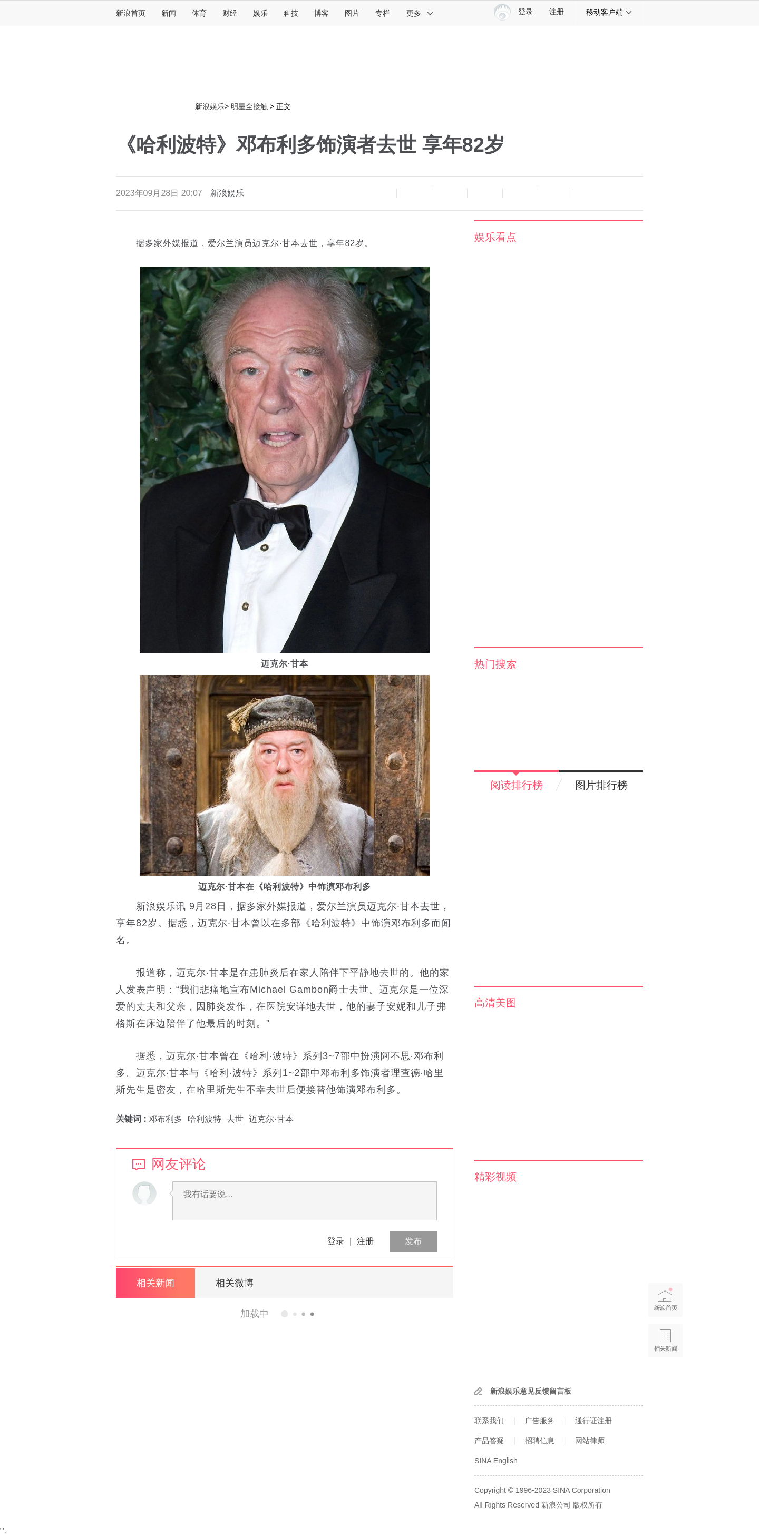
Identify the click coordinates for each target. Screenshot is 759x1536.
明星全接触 (249, 106)
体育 (199, 13)
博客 (321, 13)
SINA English (496, 1460)
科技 (291, 13)
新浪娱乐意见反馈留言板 (530, 1391)
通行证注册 (593, 1420)
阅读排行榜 (516, 785)
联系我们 (489, 1420)
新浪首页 (130, 13)
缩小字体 (379, 193)
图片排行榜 (601, 785)
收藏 (449, 193)
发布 (413, 1241)
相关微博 (235, 1283)
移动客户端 (609, 12)
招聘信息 (539, 1440)
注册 (556, 12)
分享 (555, 193)
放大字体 (414, 193)
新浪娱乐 (210, 106)
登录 (335, 1241)
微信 (520, 193)
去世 (235, 1118)
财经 (229, 13)
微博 (485, 193)
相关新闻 (155, 1283)
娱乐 (260, 13)
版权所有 (587, 1505)
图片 (352, 13)
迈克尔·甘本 (271, 1118)
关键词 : (132, 1118)
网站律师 (590, 1440)
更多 (420, 13)
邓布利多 (165, 1118)
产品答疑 (489, 1440)
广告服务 (539, 1420)
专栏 (382, 13)
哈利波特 (204, 1118)
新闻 (168, 13)
